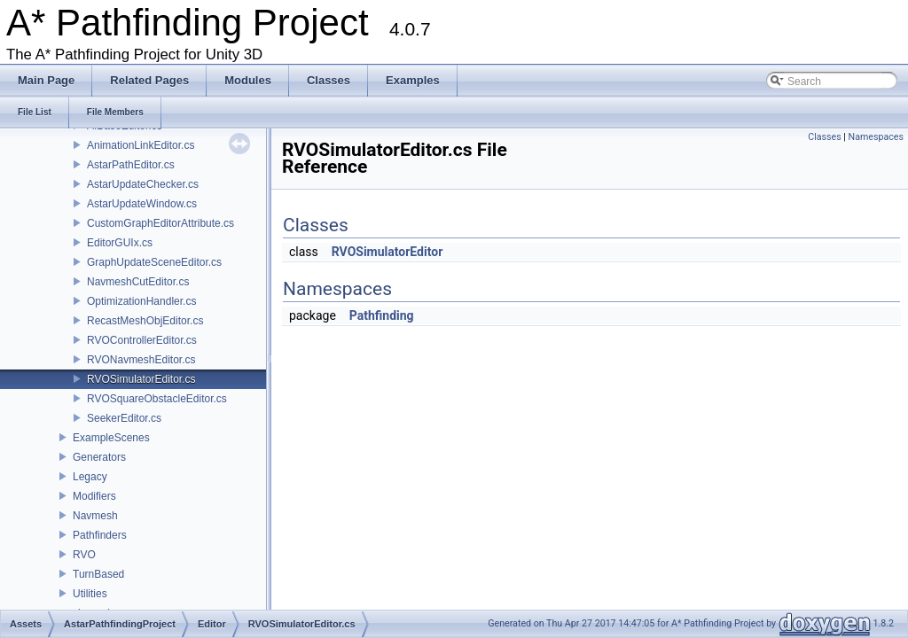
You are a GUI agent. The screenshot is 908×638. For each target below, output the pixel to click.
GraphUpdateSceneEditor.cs (154, 262)
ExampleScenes (111, 438)
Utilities (90, 593)
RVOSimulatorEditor (387, 252)
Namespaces (876, 137)
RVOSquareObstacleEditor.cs (157, 399)
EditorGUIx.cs (120, 243)
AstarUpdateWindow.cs (142, 204)
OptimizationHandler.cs (141, 301)
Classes (824, 137)
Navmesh (95, 516)
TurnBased (98, 574)
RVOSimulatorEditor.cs (141, 379)
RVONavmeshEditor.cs (141, 360)
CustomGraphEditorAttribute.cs (160, 223)
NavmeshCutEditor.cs (138, 282)
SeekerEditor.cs (124, 418)
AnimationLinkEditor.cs (140, 145)
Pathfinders (100, 535)
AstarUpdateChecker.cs (143, 184)
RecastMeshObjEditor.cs (145, 321)
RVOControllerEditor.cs (142, 340)
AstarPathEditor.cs (131, 165)
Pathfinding (381, 315)
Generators (99, 457)
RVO (84, 555)
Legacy (90, 477)
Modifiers (94, 496)
